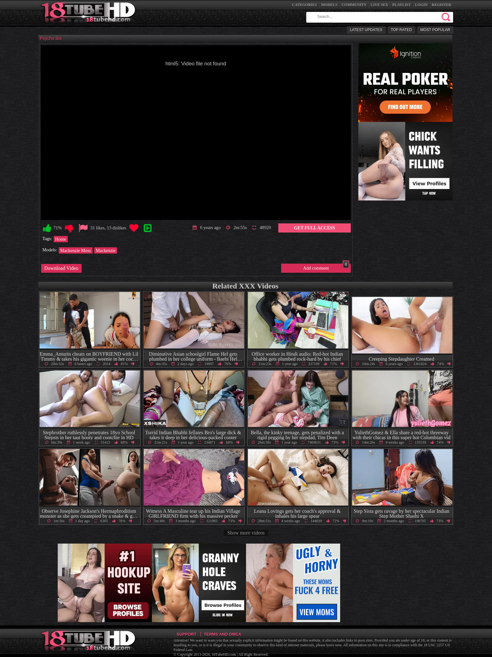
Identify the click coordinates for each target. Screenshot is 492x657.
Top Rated (401, 30)
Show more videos (246, 532)
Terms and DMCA (222, 634)
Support (186, 634)
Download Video (61, 268)
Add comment (326, 267)
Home (60, 239)
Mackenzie (105, 250)
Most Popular (435, 30)
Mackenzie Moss (75, 250)
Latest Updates (366, 30)
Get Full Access (314, 227)
